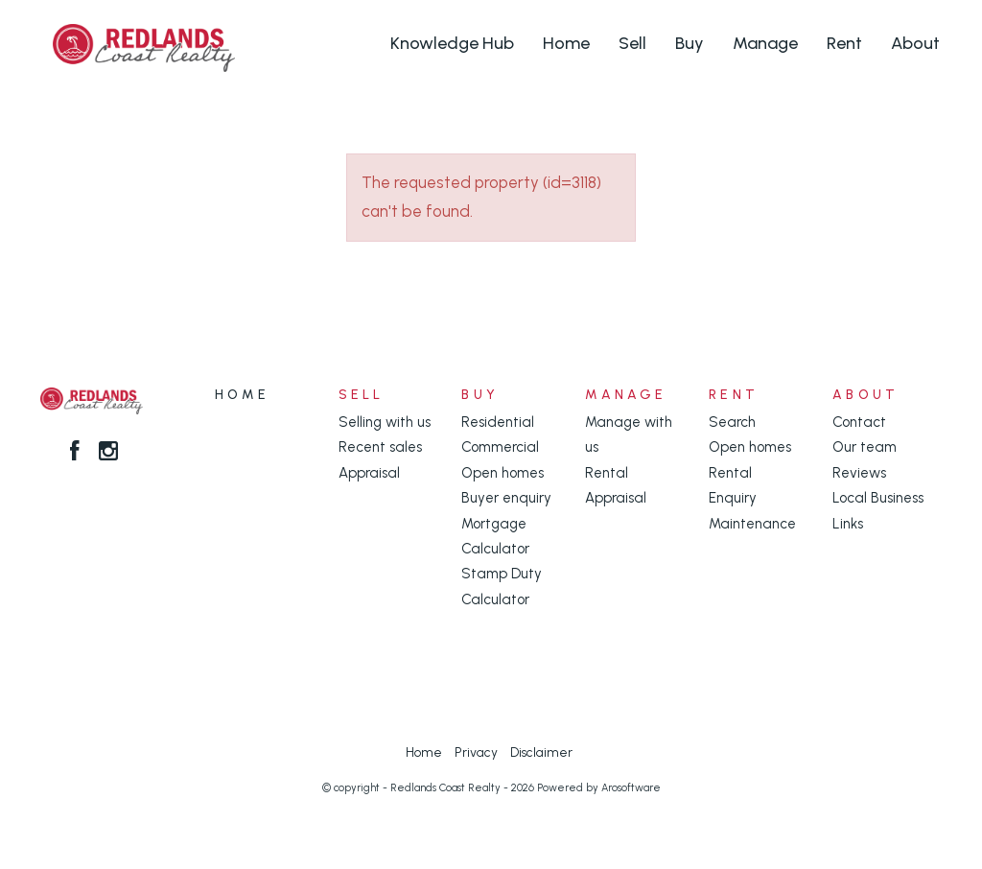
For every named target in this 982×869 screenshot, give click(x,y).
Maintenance (752, 523)
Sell (632, 43)
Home (566, 43)
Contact (859, 422)
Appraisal (369, 472)
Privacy (476, 752)
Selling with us (385, 422)
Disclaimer (541, 752)
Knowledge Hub (452, 43)
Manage (765, 43)
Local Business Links (878, 510)
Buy (689, 43)
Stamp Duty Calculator (501, 586)
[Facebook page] (77, 452)
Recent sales (380, 447)
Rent (844, 43)
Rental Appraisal (615, 485)
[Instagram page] (108, 452)
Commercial (500, 447)
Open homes (502, 472)
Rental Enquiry (733, 485)
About (915, 43)
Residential (497, 422)
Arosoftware (631, 788)
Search (732, 422)
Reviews (859, 472)
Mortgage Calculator (495, 536)
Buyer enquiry (506, 497)
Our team (864, 447)
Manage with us (628, 434)
